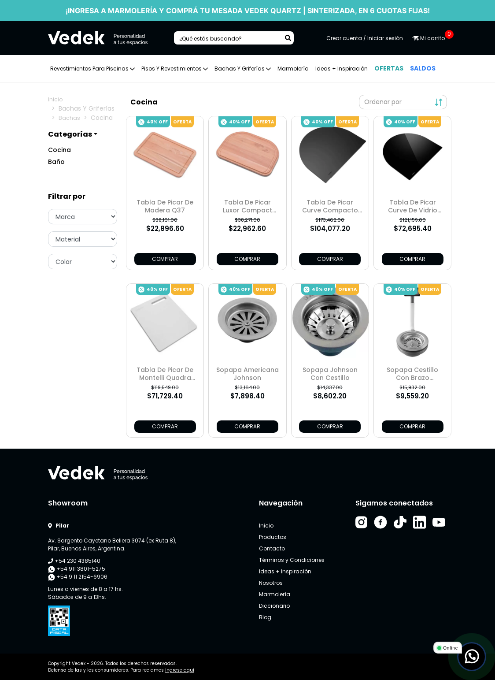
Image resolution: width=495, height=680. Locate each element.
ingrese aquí (179, 670)
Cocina (59, 149)
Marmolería (293, 68)
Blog (265, 617)
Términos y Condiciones (292, 560)
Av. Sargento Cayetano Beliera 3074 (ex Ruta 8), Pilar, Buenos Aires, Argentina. (112, 544)
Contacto (272, 548)
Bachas (69, 118)
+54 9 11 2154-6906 (77, 577)
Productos (272, 537)
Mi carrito (429, 38)
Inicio (55, 99)
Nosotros (271, 583)
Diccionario (274, 605)
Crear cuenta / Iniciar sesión (364, 38)
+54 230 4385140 (74, 561)
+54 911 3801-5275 (76, 569)
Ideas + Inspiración (341, 68)
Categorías (70, 134)
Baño (56, 161)
